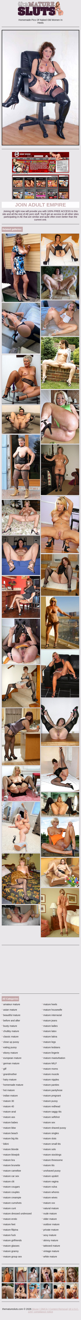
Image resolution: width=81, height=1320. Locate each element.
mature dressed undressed (17, 1213)
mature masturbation (53, 1058)
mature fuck (9, 1235)
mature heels (49, 1004)
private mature (50, 1229)
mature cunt (9, 1208)
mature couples (11, 1192)
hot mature (8, 1090)
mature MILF (49, 1063)
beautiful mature (11, 1015)
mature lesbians (51, 1047)
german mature (10, 1063)
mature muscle (50, 1074)
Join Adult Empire (40, 205)
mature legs (49, 1042)
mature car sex (10, 1176)
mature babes (10, 1122)
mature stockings (51, 1154)
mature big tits (10, 1138)
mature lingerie (50, 1052)
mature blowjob (10, 1154)
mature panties (50, 1084)
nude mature (49, 1213)
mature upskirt (50, 1176)
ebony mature (10, 1052)
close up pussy (10, 1042)
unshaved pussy (51, 1170)
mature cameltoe (11, 1170)
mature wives (49, 1197)
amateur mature (11, 1004)
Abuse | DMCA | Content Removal (50, 1309)
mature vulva (49, 1186)
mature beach (10, 1133)
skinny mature (50, 1240)
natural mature (50, 1208)
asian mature (9, 1009)
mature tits (48, 1165)
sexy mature (49, 1235)
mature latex (49, 1031)
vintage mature (50, 1251)
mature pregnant (51, 1095)
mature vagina (50, 1181)
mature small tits (51, 1144)
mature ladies (50, 1026)
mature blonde (10, 1149)
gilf (4, 1068)
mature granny (10, 1251)
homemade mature (12, 1084)
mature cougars (11, 1186)
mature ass (8, 1117)
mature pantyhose (52, 1090)
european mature (11, 1058)
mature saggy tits (51, 1111)
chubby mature (10, 1031)
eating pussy (9, 1047)
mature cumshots (12, 1203)
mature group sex (12, 1256)
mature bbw (9, 1127)
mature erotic (9, 1219)
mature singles (50, 1133)
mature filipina (10, 1229)
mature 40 (8, 1106)
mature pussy (50, 1101)
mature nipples (50, 1079)
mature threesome (52, 1160)
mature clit (8, 1181)
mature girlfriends (12, 1240)
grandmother (9, 1074)
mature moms (50, 1068)
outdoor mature (50, 1224)
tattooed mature (51, 1245)
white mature (49, 1256)
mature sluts (49, 1138)
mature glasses (10, 1245)
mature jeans (49, 1020)
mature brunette (11, 1165)
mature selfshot (51, 1117)
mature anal (9, 1111)
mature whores (50, 1192)
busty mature (9, 1026)
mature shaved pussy (54, 1127)
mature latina (49, 1036)
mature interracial (52, 1015)
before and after (11, 1020)
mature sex (48, 1122)
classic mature (10, 1036)
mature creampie (11, 1197)
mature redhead (51, 1106)
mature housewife (52, 1009)
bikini (5, 1144)
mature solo (49, 1149)
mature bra (8, 1160)
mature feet (8, 1224)
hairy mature (9, 1079)
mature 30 (8, 1101)
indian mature (10, 1095)
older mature (49, 1219)
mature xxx (48, 1203)
